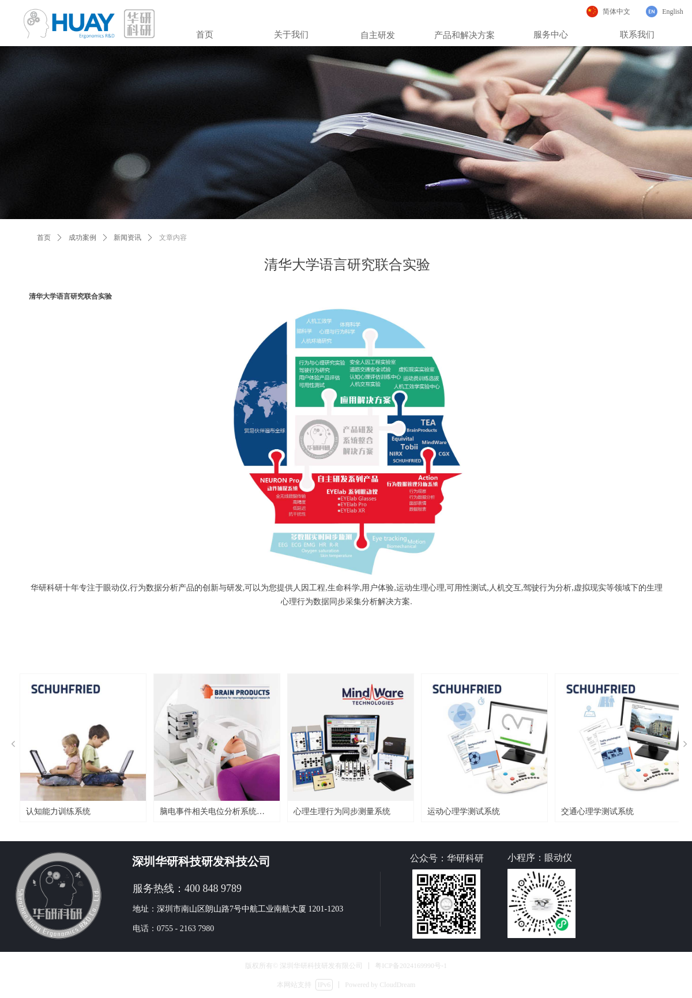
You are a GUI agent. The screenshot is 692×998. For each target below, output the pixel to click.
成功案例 (82, 238)
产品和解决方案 (464, 35)
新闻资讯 (127, 238)
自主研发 (377, 35)
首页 (44, 238)
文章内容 (173, 238)
